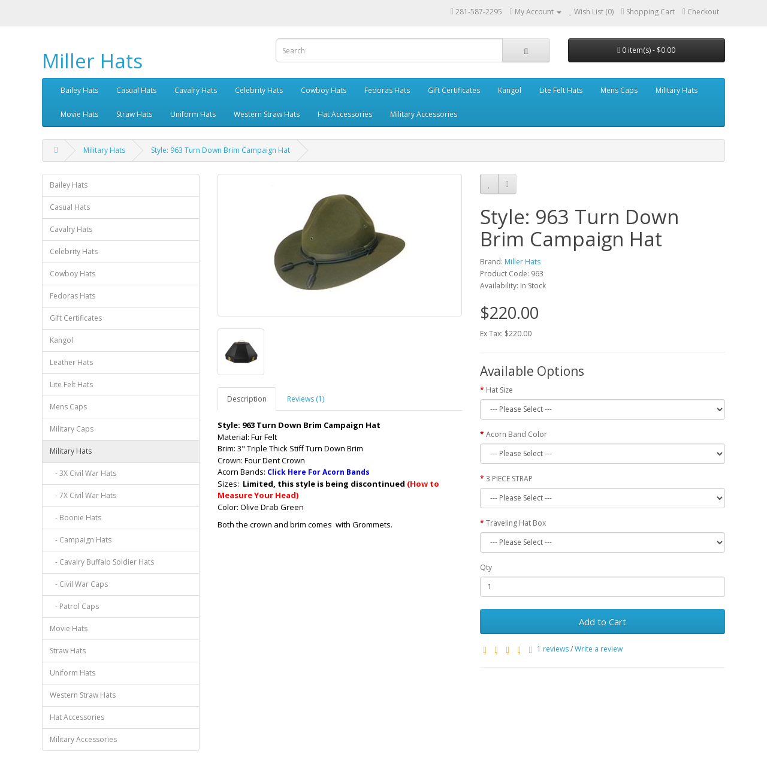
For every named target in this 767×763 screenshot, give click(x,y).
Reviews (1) (305, 399)
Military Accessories (423, 114)
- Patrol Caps (74, 606)
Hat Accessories (345, 114)
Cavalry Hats (195, 90)
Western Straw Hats (267, 114)
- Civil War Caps (79, 584)
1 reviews (553, 649)
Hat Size (499, 390)
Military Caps (71, 429)
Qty (486, 567)
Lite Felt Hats (560, 90)
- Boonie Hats (75, 517)
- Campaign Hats (80, 540)
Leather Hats (71, 362)
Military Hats (676, 90)
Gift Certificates (454, 90)
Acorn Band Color (516, 434)
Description (247, 399)
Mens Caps (619, 90)
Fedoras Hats (387, 90)
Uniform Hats (193, 114)
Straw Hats (134, 114)
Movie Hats (79, 114)
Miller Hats (92, 60)
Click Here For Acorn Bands (318, 472)
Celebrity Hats (259, 90)
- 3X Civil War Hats (83, 473)
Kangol (509, 90)
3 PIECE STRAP (509, 479)
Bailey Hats (79, 90)
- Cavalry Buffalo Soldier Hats (102, 562)
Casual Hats (136, 90)
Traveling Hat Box (516, 523)
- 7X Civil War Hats (83, 495)
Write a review (599, 649)
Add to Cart (602, 622)
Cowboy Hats (323, 90)
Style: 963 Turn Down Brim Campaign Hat (220, 150)
